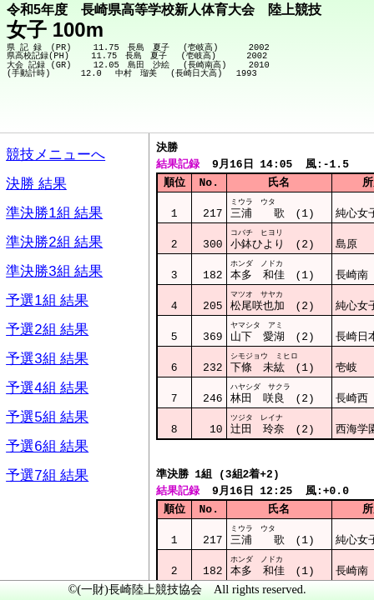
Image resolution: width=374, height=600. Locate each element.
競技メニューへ (303, 109)
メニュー (47, 558)
